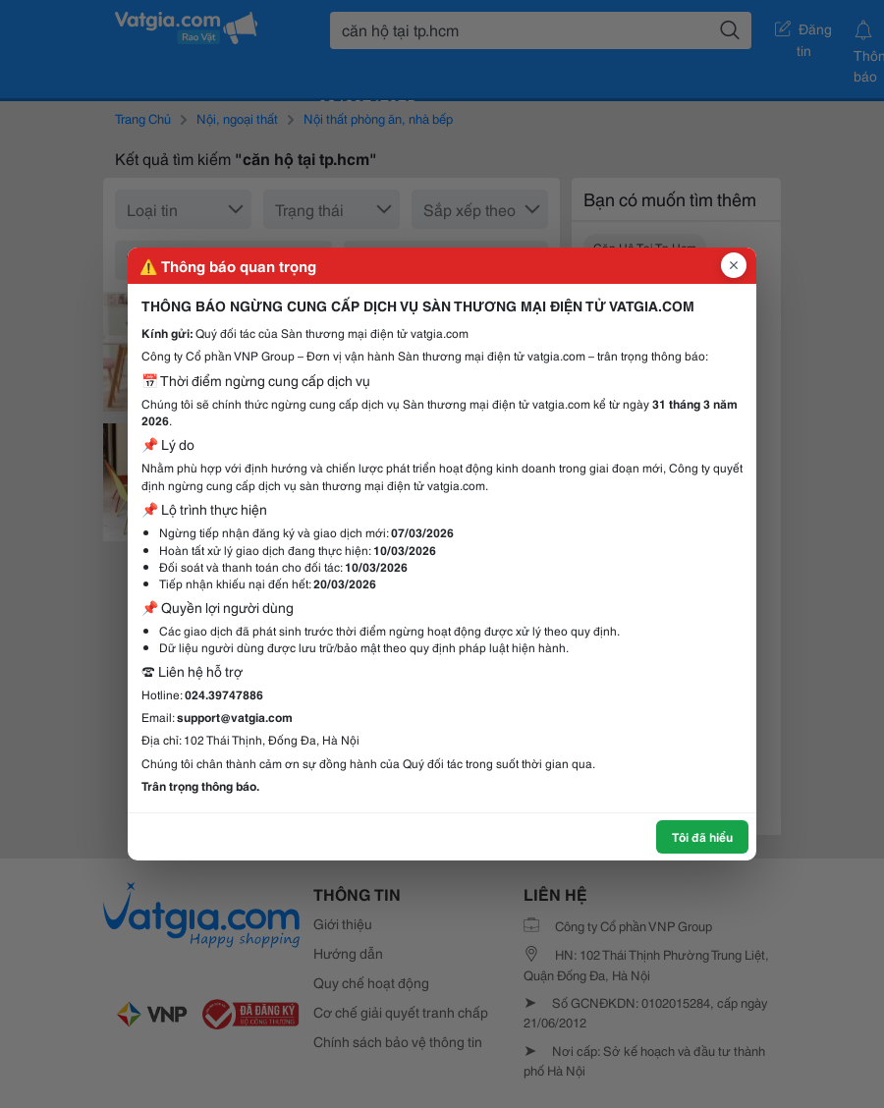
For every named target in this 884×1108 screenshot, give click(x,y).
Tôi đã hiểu (702, 836)
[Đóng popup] (733, 265)
